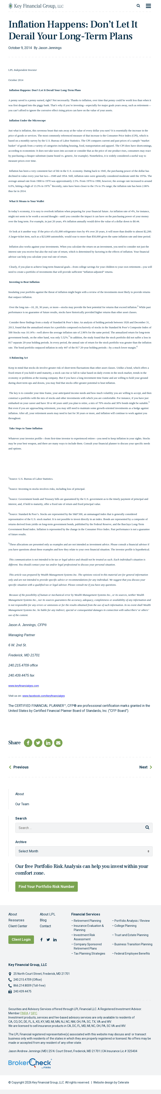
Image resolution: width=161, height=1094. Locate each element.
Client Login (21, 940)
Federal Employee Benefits (132, 953)
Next (143, 767)
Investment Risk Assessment (84, 937)
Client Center (17, 926)
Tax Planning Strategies (89, 953)
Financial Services (85, 914)
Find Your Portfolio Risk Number (46, 886)
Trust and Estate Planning (131, 935)
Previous (21, 767)
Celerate (123, 1082)
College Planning (125, 925)
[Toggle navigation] (148, 6)
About (19, 794)
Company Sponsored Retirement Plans (88, 946)
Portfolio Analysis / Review (132, 920)
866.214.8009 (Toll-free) (29, 985)
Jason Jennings (50, 48)
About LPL (47, 914)
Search (21, 818)
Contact (45, 926)
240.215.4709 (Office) (27, 979)
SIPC (34, 1013)
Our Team (22, 804)
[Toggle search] (138, 6)
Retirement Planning (87, 920)
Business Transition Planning (133, 944)
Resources (16, 920)
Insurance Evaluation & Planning (89, 928)
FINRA (24, 1013)
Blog (43, 920)
